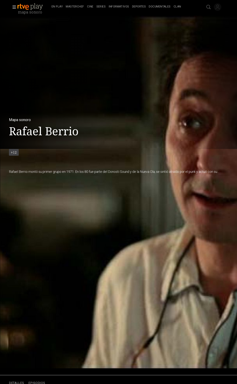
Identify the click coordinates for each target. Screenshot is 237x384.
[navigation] (122, 6)
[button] (13, 7)
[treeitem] (57, 7)
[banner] (33, 6)
